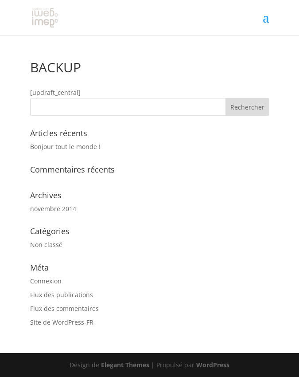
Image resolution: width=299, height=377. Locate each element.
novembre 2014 (53, 208)
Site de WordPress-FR (61, 322)
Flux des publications (61, 295)
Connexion (46, 281)
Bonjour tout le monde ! (65, 146)
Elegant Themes (125, 365)
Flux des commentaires (64, 308)
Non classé (46, 244)
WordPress (212, 365)
